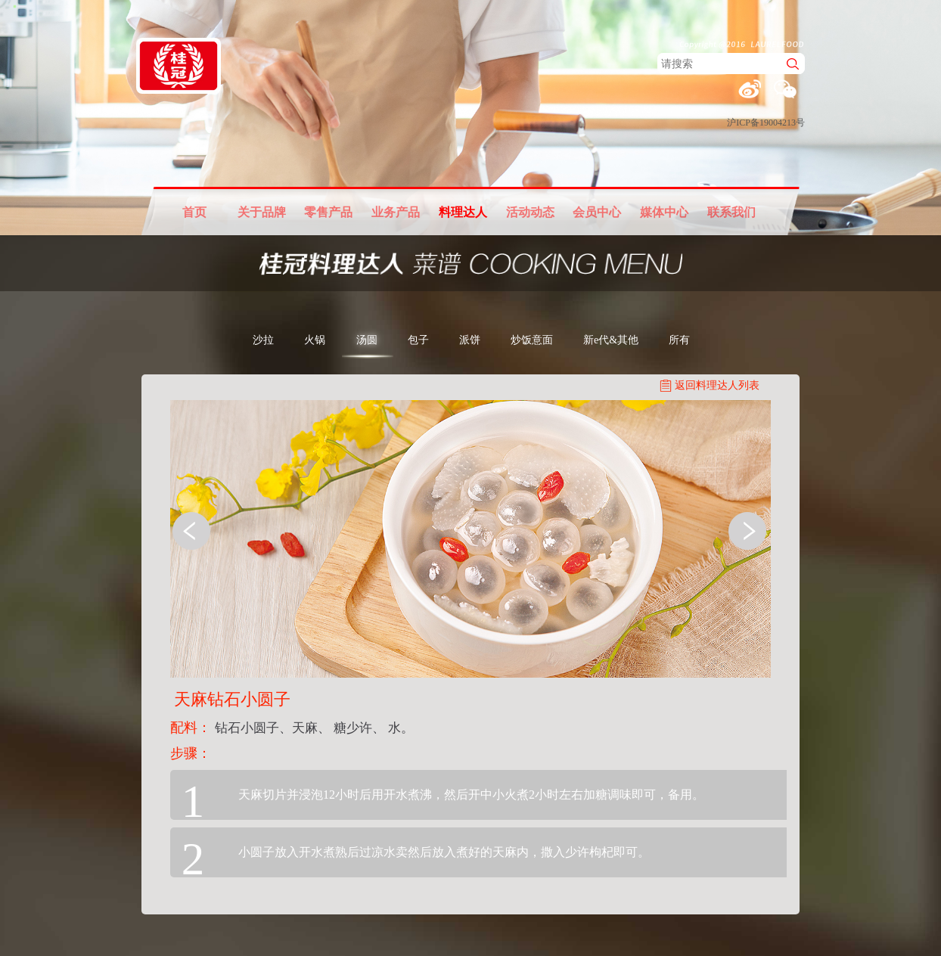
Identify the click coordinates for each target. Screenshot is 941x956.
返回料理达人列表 (717, 385)
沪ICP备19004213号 (766, 122)
